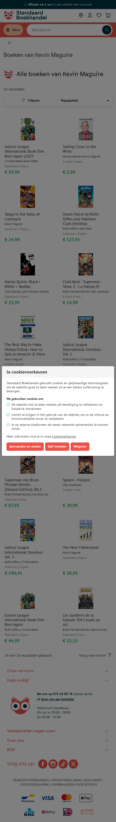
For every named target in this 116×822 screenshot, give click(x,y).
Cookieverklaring (64, 436)
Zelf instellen (57, 446)
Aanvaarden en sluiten (25, 446)
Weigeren (80, 446)
